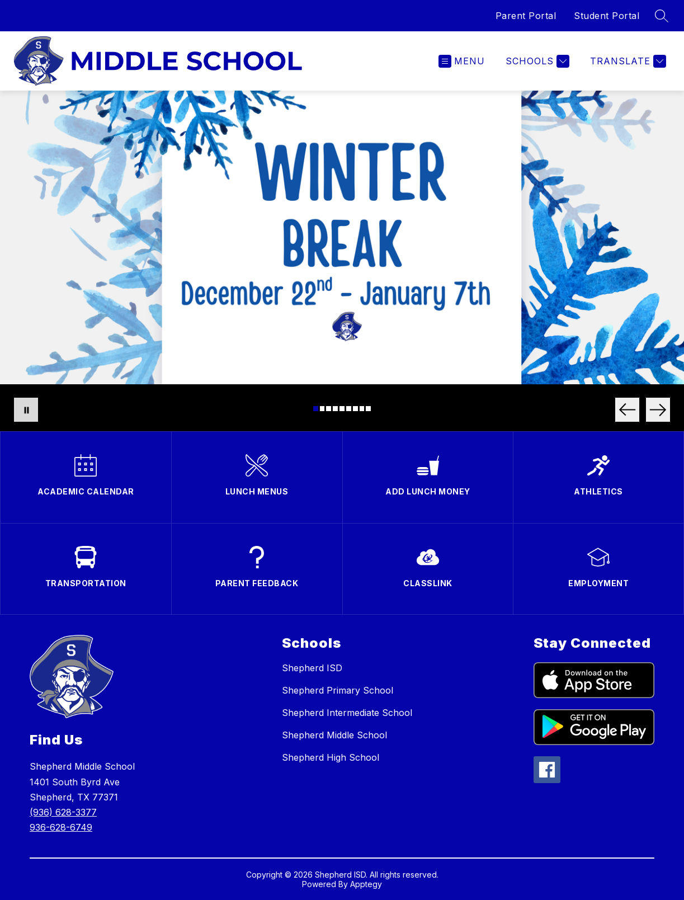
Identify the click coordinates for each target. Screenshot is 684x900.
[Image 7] (355, 408)
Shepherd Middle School (334, 735)
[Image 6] (348, 408)
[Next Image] (658, 409)
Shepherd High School (330, 757)
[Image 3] (328, 408)
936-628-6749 (61, 827)
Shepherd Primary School (337, 690)
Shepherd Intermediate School (347, 712)
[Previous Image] (627, 409)
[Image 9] (368, 408)
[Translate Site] (626, 61)
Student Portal (606, 15)
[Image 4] (335, 408)
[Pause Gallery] (26, 409)
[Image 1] (315, 408)
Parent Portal (526, 15)
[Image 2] (322, 408)
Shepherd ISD (312, 667)
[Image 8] (362, 408)
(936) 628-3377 (63, 812)
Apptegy (366, 884)
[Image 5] (342, 408)
